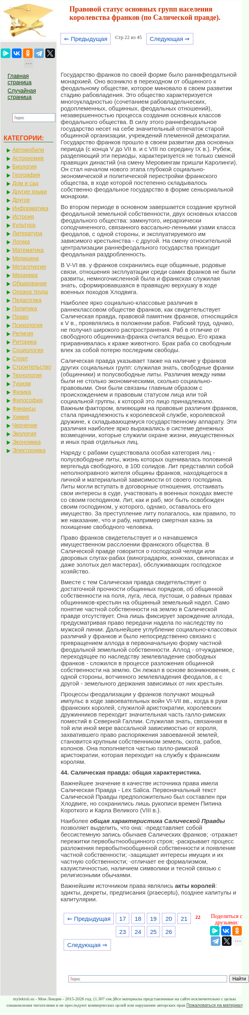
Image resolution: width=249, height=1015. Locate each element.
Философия (27, 400)
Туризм (21, 383)
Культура (23, 225)
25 (153, 931)
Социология (27, 350)
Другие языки (29, 191)
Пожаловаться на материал (214, 1005)
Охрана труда (30, 292)
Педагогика (26, 300)
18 (138, 918)
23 (122, 931)
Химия (20, 417)
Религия (22, 333)
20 (168, 918)
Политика (24, 308)
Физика (21, 392)
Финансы (24, 408)
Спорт (20, 358)
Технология (27, 375)
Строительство (31, 367)
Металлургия (29, 266)
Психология (27, 325)
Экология (24, 433)
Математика (28, 250)
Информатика (30, 208)
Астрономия (28, 158)
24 (138, 931)
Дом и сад (25, 183)
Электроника (29, 450)
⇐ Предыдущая (85, 38)
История (23, 216)
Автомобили (28, 150)
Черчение (24, 425)
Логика (21, 241)
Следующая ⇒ (170, 38)
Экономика (26, 442)
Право (20, 317)
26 (168, 931)
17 (122, 918)
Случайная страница (22, 93)
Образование (29, 283)
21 (184, 918)
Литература (27, 233)
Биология (24, 166)
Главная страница (19, 79)
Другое (21, 200)
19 (153, 918)
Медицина (25, 258)
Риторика (24, 342)
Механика (25, 275)
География (26, 175)
